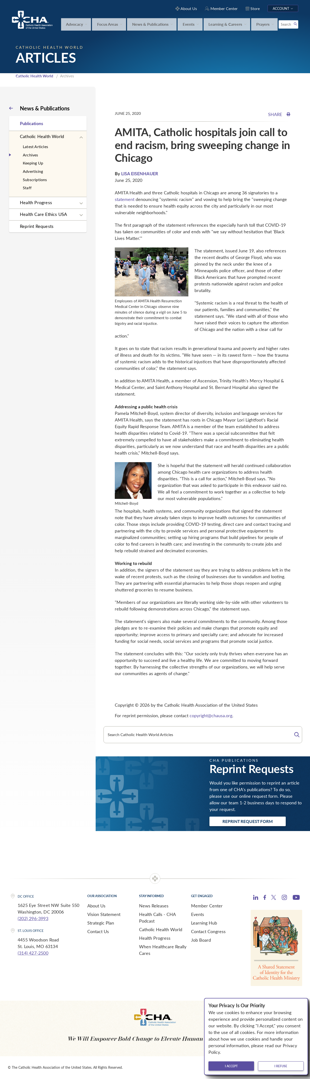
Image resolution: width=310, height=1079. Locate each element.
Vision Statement (103, 914)
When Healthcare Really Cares (162, 950)
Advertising (33, 171)
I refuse (280, 1066)
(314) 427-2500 (33, 953)
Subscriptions (35, 179)
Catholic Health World (34, 75)
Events (197, 914)
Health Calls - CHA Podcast (157, 917)
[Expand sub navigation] (81, 137)
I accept (231, 1066)
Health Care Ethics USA (43, 214)
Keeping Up (33, 162)
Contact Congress (208, 931)
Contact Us (98, 931)
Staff (27, 187)
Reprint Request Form (247, 821)
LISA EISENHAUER (139, 173)
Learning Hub (204, 923)
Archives (30, 154)
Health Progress (36, 202)
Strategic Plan (100, 923)
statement (124, 199)
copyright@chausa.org (211, 715)
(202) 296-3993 (33, 918)
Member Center (207, 906)
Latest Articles (35, 146)
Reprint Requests (36, 226)
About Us (96, 906)
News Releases (153, 906)
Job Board (201, 940)
